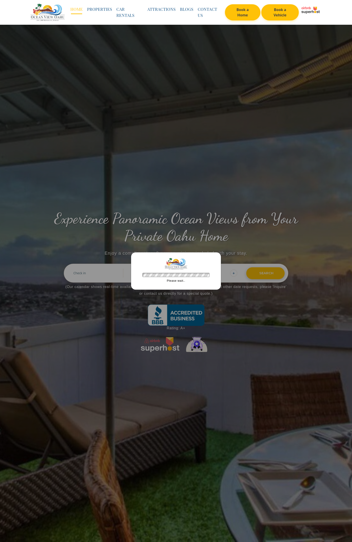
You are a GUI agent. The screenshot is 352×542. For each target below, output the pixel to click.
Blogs (187, 9)
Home (76, 9)
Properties (99, 9)
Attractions (161, 9)
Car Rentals (125, 12)
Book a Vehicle (280, 12)
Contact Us (207, 12)
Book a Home (242, 12)
